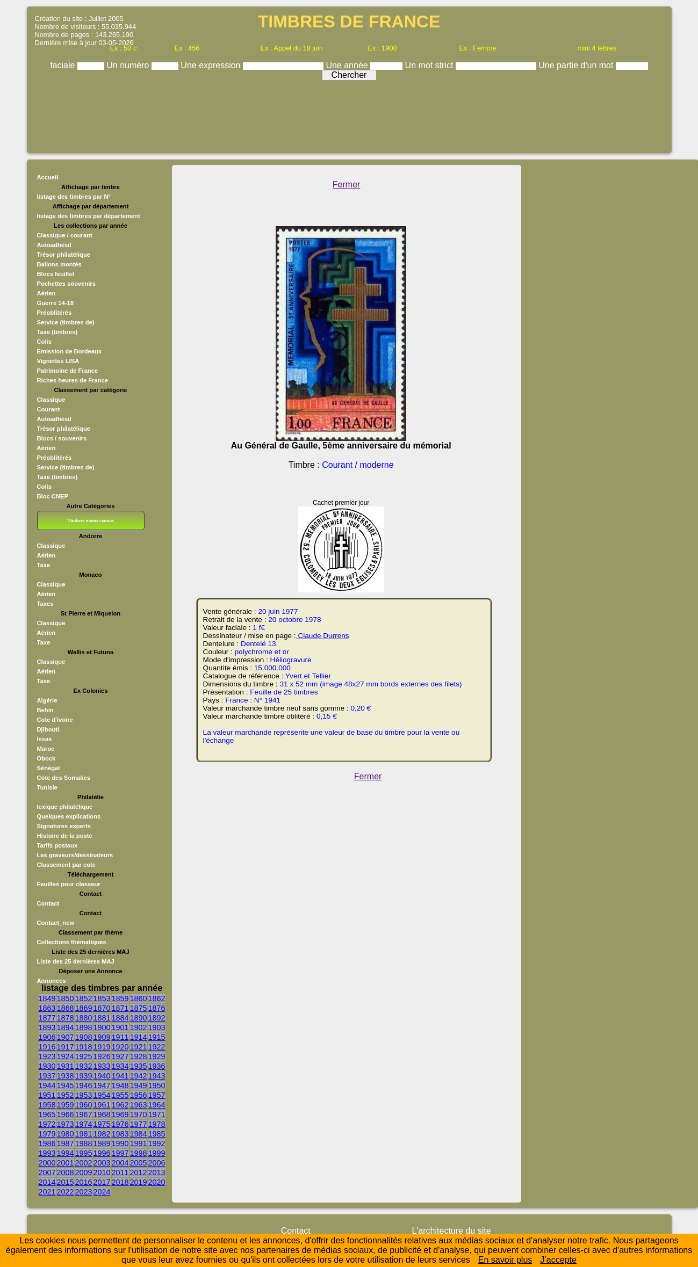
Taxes (45, 603)
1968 (102, 1114)
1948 (120, 1085)
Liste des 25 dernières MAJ (75, 961)
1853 (102, 998)
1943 (156, 1075)
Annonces (51, 981)
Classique (51, 399)
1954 (102, 1095)
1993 (47, 1153)
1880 (83, 1017)
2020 (156, 1182)
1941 (120, 1075)
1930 (47, 1066)
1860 (138, 998)
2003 (102, 1163)
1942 (138, 1075)
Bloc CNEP (52, 496)
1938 (65, 1075)
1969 (120, 1114)
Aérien (46, 293)
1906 (47, 1037)
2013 (156, 1172)
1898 (83, 1027)
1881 (102, 1017)
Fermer (347, 184)
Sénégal (48, 768)
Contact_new (56, 923)
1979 (47, 1134)
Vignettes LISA (58, 361)
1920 (120, 1046)
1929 (156, 1056)
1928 (138, 1056)
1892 (156, 1017)
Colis (44, 341)
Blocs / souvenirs (62, 438)
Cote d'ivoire (55, 719)
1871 (120, 1008)
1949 (138, 1085)
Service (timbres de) (66, 322)
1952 (65, 1095)
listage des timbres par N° (74, 196)
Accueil (48, 177)
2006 (156, 1163)
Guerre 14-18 (55, 303)
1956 (138, 1095)
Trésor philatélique (63, 254)
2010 (102, 1172)
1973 (65, 1124)
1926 (102, 1056)
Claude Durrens (322, 636)
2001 (65, 1163)
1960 (83, 1105)
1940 (102, 1075)
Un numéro (129, 65)
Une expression (212, 65)
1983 (120, 1134)
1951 (47, 1095)
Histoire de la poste (64, 835)
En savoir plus (505, 1259)
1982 (102, 1134)
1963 (138, 1105)
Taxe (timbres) (57, 332)
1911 (120, 1037)
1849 (47, 998)
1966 (65, 1114)
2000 (47, 1163)
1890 (138, 1017)
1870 (102, 1008)
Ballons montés (59, 264)
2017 (102, 1182)
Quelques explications (69, 816)
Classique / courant (64, 235)
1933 (102, 1066)
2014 (47, 1182)
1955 (120, 1095)
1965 (47, 1114)
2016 (83, 1182)
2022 (65, 1192)
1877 (47, 1017)
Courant (48, 409)
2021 (47, 1192)
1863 (47, 1008)
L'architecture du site (451, 1230)
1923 (47, 1056)
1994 (65, 1153)
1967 (83, 1114)
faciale (63, 65)
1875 (138, 1008)
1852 (83, 998)
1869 (83, 1008)
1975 (102, 1124)
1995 (83, 1153)
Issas (44, 739)
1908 (83, 1037)
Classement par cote (66, 864)
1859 (120, 998)
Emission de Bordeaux (69, 351)
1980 (65, 1134)
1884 (120, 1017)
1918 (83, 1046)
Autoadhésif (54, 245)
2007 (47, 1172)
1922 (156, 1046)
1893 (47, 1027)
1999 (156, 1153)
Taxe (44, 565)
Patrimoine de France (67, 370)
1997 (120, 1153)
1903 (156, 1027)
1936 (156, 1066)
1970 (138, 1114)
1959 (65, 1105)
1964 (156, 1105)
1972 (47, 1124)
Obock (46, 758)
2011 (120, 1172)
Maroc (46, 748)
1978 (156, 1124)
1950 (156, 1085)
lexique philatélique (65, 806)
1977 (138, 1124)
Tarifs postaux (57, 845)
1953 (83, 1095)
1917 (65, 1046)
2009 (83, 1172)
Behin (45, 710)
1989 (102, 1143)
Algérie (47, 700)
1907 (65, 1037)
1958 (47, 1105)
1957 (156, 1095)
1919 (102, 1046)
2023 (83, 1192)
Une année (348, 65)
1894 (65, 1027)
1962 (120, 1105)
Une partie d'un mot (577, 65)
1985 (156, 1134)
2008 (65, 1172)
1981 (83, 1134)
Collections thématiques (71, 942)
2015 (65, 1182)
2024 (102, 1192)
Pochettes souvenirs (66, 283)
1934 (120, 1066)
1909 (102, 1037)
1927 (120, 1056)
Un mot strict (430, 65)
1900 (102, 1027)
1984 (138, 1134)
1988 (83, 1143)
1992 (156, 1143)
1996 (102, 1153)
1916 (47, 1046)
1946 (83, 1085)
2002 (83, 1163)
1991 (138, 1143)
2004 (120, 1163)
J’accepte (558, 1259)
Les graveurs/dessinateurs (75, 855)
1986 (47, 1143)
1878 (65, 1017)
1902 (138, 1027)
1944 (47, 1085)
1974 (83, 1124)
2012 (138, 1172)
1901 (120, 1027)
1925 (83, 1056)
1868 (65, 1008)
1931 (65, 1066)
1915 (156, 1037)
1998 (138, 1153)
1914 (138, 1037)
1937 (47, 1075)
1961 (102, 1105)
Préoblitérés (54, 312)
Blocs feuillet (56, 274)
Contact (48, 903)
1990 (120, 1143)
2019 (138, 1182)
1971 (156, 1114)
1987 (65, 1143)
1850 (65, 998)
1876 (156, 1008)
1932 (83, 1066)
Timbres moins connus (90, 520)
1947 (102, 1085)
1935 (138, 1066)
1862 (156, 998)
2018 (120, 1182)
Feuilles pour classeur (68, 884)
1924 (65, 1056)
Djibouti (48, 729)
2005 (138, 1163)
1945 (65, 1085)
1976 (120, 1124)
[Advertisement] (349, 114)
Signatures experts (64, 826)
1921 (138, 1046)
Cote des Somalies (63, 777)
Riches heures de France (72, 380)
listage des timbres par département (88, 216)
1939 (83, 1075)
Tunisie (47, 787)
